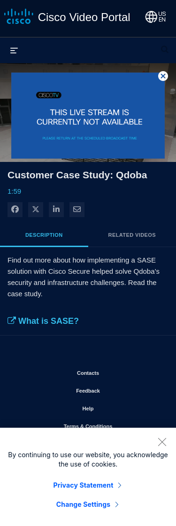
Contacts (115, 371)
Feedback (114, 389)
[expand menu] (14, 50)
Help (115, 406)
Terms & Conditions (112, 424)
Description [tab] (44, 235)
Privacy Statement (84, 488)
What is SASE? (43, 321)
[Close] (162, 444)
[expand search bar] (164, 45)
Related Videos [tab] (132, 235)
